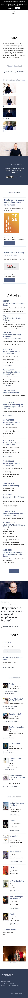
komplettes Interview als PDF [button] (10, 626)
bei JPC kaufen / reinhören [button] (11, 691)
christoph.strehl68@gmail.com (11, 985)
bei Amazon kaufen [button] (16, 861)
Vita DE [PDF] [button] (8, 71)
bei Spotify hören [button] (8, 667)
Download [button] (6, 93)
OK (17, 8)
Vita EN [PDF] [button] (19, 71)
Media (14, 11)
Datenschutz (11, 8)
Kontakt (14, 13)
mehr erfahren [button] (19, 177)
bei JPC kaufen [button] (15, 814)
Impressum (14, 993)
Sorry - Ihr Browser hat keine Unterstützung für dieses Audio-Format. (12, 651)
